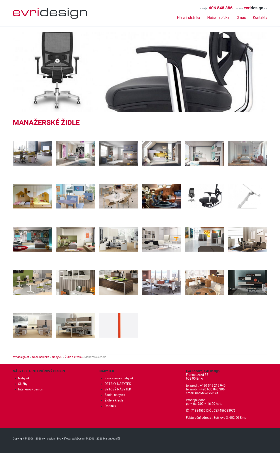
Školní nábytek (115, 395)
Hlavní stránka (188, 17)
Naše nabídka (218, 17)
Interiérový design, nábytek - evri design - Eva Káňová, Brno (50, 13)
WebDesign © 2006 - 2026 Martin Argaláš (96, 438)
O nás (241, 17)
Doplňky (110, 406)
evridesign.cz (21, 357)
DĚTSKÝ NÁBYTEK (118, 384)
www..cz (251, 8)
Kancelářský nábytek (119, 378)
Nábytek (57, 357)
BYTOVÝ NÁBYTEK (118, 389)
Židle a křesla (73, 357)
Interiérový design (30, 389)
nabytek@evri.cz (206, 393)
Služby (22, 384)
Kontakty (260, 17)
